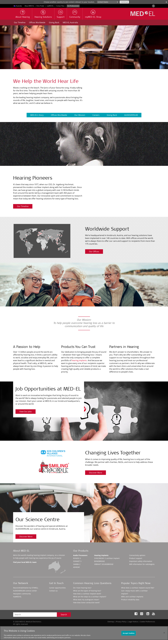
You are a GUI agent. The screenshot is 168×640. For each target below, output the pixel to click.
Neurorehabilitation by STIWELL (25, 588)
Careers (95, 115)
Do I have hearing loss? (82, 588)
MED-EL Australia (70, 22)
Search (64, 614)
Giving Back (54, 22)
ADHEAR (76, 567)
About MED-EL (29, 6)
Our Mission (79, 115)
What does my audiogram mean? (86, 599)
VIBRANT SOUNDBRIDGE (103, 564)
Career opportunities (57, 588)
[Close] (164, 633)
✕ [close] (166, 2)
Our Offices (94, 251)
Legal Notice (133, 621)
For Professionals (73, 6)
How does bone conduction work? (86, 602)
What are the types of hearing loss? (87, 591)
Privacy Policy (121, 621)
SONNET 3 (77, 561)
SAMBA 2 (76, 564)
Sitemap (110, 621)
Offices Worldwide (37, 22)
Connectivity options (137, 555)
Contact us (53, 591)
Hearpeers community (22, 594)
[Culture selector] (107, 2)
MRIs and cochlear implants (132, 596)
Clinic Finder (40, 6)
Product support (135, 558)
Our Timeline (19, 22)
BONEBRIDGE (99, 561)
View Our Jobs (25, 411)
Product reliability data (130, 599)
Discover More (95, 472)
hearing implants (79, 360)
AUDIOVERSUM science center (25, 591)
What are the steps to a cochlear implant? (89, 596)
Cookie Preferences (147, 621)
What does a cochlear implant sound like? (137, 588)
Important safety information (140, 561)
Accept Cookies (129, 634)
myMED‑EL (50, 6)
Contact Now (60, 6)
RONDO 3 (77, 558)
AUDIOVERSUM (131, 115)
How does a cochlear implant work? (87, 594)
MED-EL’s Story (37, 115)
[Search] (153, 5)
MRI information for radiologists (142, 564)
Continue (124, 2)
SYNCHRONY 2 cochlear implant (107, 558)
